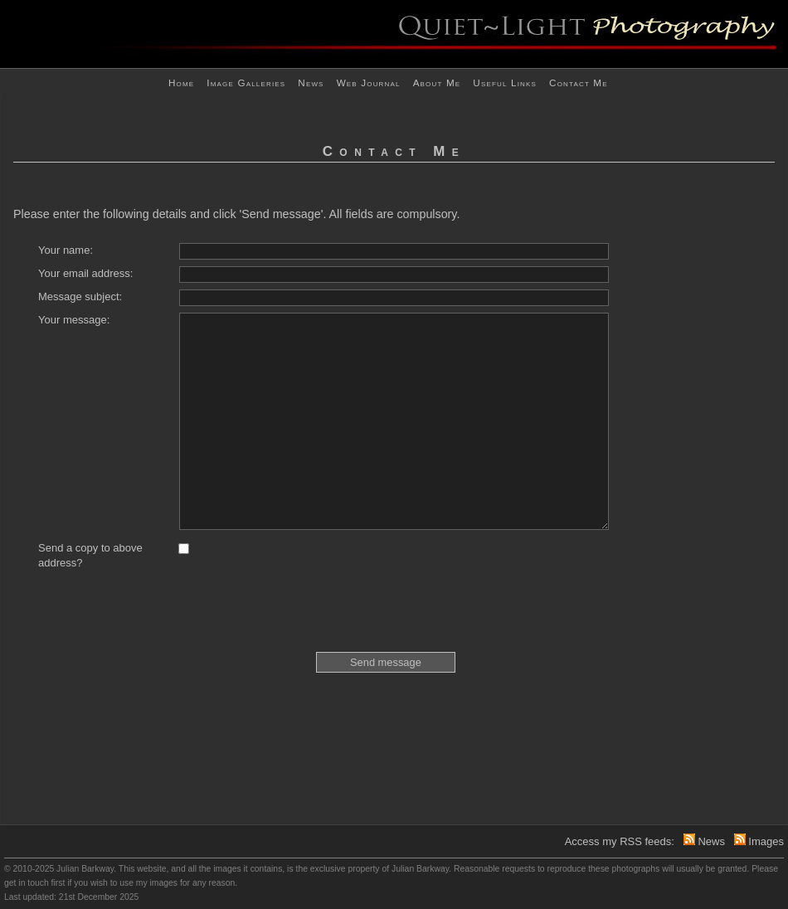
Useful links (505, 82)
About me (437, 82)
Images (766, 841)
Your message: (73, 320)
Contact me (578, 82)
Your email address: (85, 273)
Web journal (369, 82)
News (310, 82)
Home (181, 82)
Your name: (65, 250)
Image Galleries (246, 82)
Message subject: (80, 296)
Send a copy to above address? (90, 555)
